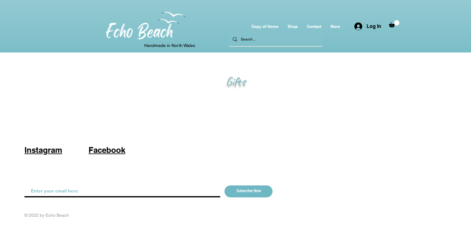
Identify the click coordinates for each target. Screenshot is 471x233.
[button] (394, 23)
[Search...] (275, 39)
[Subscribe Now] (248, 191)
